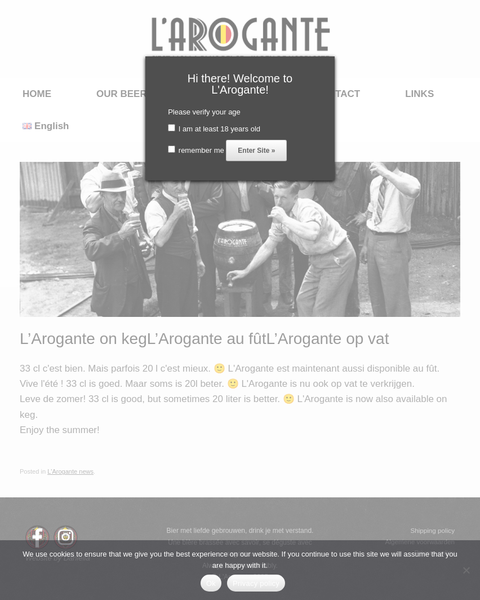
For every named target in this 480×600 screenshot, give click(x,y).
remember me (196, 150)
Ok (211, 583)
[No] (466, 570)
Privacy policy (256, 583)
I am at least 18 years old (214, 129)
